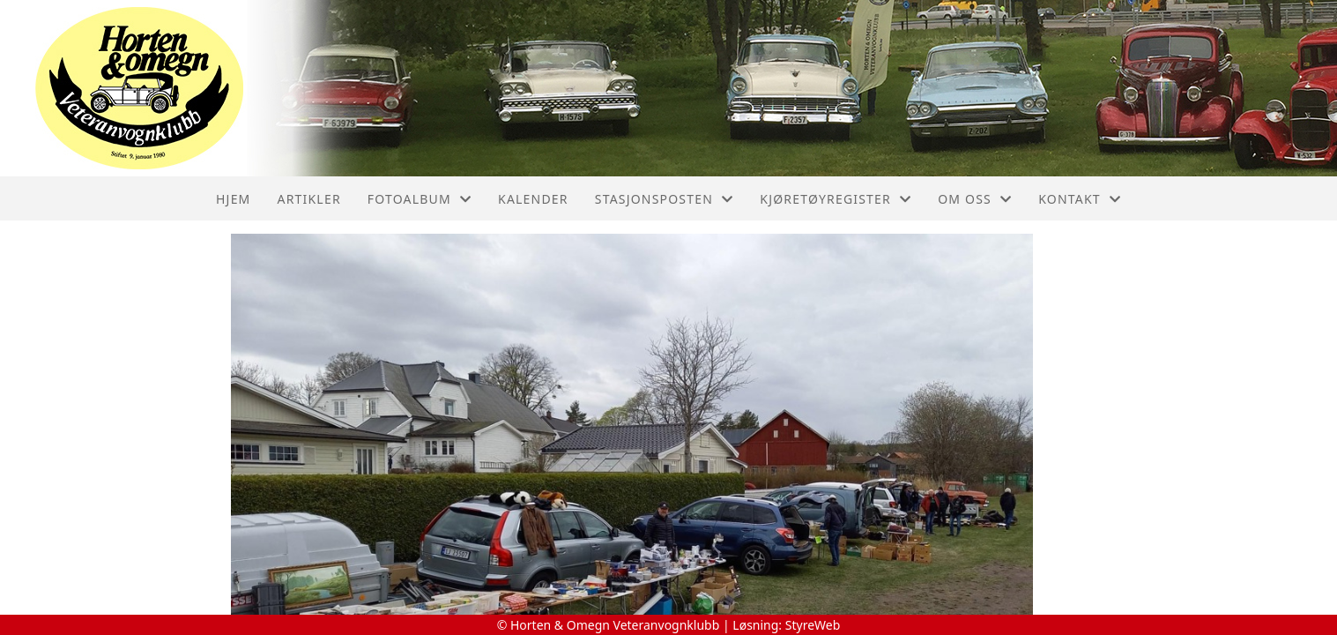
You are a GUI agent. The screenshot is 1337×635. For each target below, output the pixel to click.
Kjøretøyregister (835, 198)
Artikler (309, 198)
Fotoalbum (420, 198)
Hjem (233, 198)
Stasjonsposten (664, 198)
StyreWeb (813, 624)
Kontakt (1079, 198)
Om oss (975, 198)
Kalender (533, 198)
